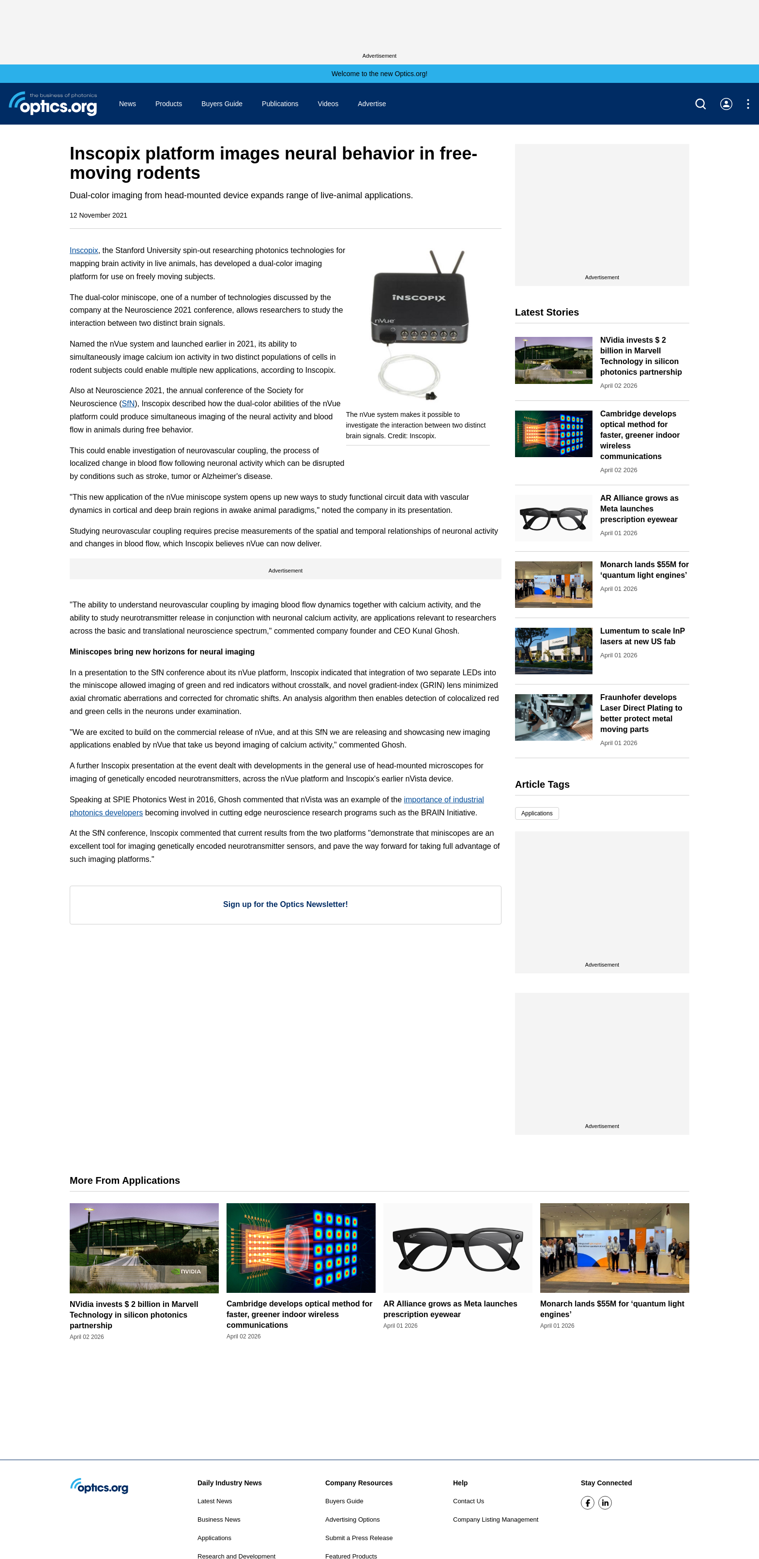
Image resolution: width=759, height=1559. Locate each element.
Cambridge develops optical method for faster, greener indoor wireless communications (640, 435)
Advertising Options (352, 1519)
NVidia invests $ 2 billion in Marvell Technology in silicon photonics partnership (134, 1315)
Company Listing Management (495, 1519)
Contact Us (468, 1501)
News (127, 104)
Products (168, 104)
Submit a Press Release (359, 1538)
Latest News (214, 1501)
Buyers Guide (222, 104)
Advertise (372, 104)
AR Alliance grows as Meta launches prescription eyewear (639, 509)
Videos (328, 104)
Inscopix (84, 250)
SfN (128, 403)
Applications (537, 813)
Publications (280, 104)
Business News (219, 1519)
